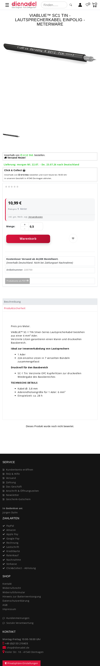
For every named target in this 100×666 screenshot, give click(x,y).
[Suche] (70, 5)
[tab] (50, 301)
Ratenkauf (12, 555)
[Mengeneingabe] (31, 226)
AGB (5, 604)
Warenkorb (28, 238)
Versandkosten (35, 217)
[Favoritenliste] (87, 5)
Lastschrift (12, 547)
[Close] (93, 441)
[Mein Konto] (80, 5)
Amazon (11, 530)
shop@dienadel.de (16, 647)
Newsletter (12, 495)
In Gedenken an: (13, 508)
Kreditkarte (13, 551)
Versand (11, 478)
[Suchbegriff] (54, 5)
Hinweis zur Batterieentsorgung (22, 596)
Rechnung (12, 542)
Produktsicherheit (15, 308)
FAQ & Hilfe (13, 473)
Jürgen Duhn (10, 512)
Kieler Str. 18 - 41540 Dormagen (23, 652)
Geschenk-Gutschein (18, 499)
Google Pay (12, 538)
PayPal (10, 525)
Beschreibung (12, 301)
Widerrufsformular (14, 592)
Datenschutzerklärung (16, 600)
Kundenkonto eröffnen (19, 469)
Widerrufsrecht (12, 588)
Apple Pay (12, 534)
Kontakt (7, 583)
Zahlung (11, 482)
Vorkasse (11, 563)
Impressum (9, 609)
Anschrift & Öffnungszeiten (22, 490)
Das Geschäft (14, 486)
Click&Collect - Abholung (21, 568)
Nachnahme (13, 559)
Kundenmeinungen (18, 618)
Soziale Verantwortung (20, 622)
